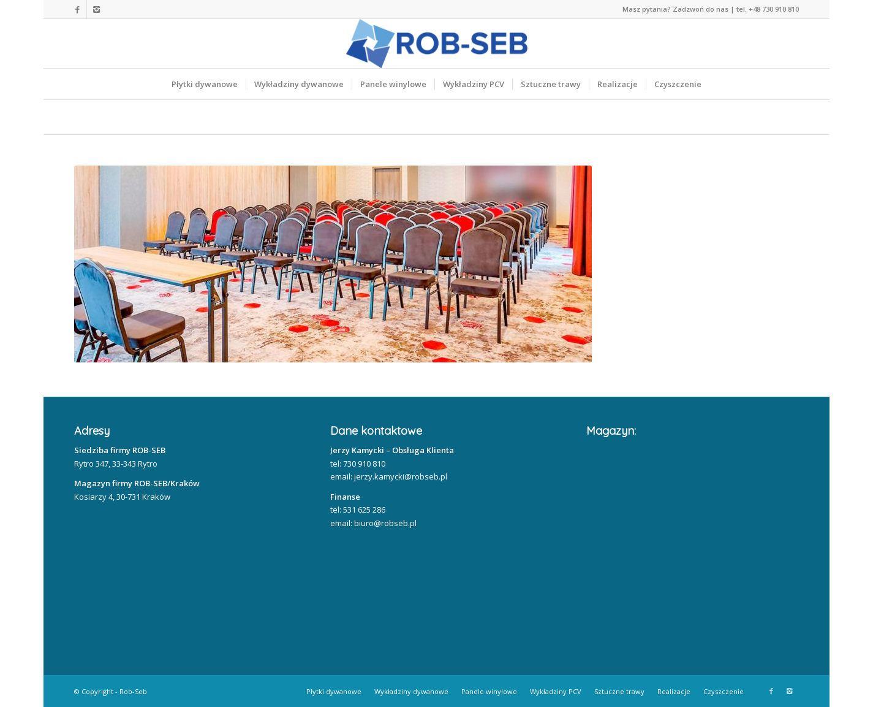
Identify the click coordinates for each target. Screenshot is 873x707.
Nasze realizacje (178, 117)
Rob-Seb (133, 691)
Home (93, 117)
